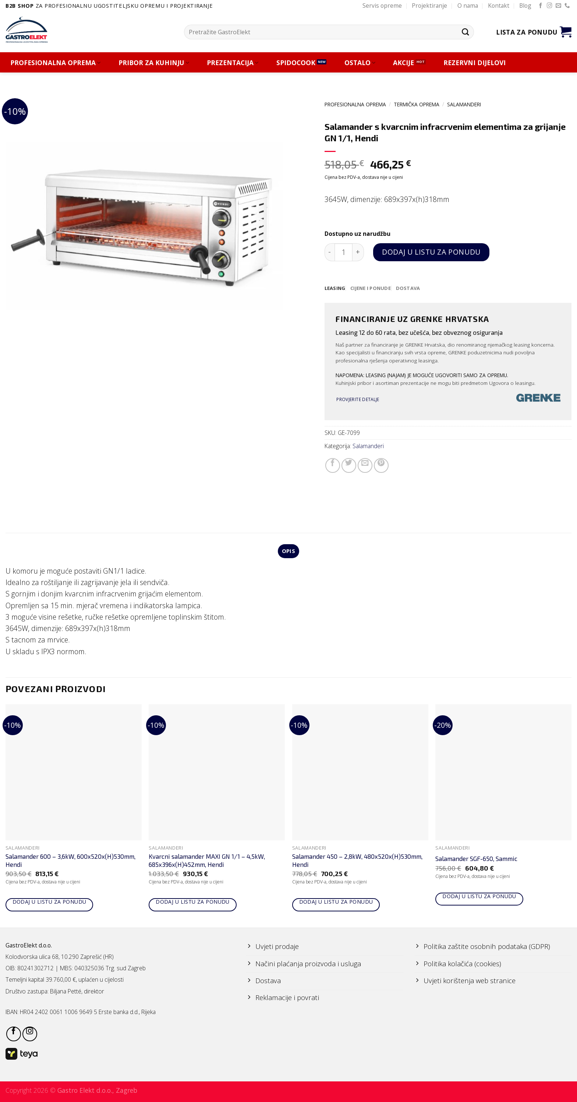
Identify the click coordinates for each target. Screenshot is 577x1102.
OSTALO (359, 63)
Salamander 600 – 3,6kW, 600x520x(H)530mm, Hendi (70, 861)
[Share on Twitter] (348, 465)
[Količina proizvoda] (343, 252)
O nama (467, 5)
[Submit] (465, 31)
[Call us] (567, 6)
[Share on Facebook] (332, 465)
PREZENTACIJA (232, 63)
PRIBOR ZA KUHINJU (153, 63)
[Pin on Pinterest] (381, 465)
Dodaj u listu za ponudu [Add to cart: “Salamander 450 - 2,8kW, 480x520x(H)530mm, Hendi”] (336, 902)
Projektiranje (429, 5)
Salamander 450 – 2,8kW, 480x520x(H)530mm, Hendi (357, 861)
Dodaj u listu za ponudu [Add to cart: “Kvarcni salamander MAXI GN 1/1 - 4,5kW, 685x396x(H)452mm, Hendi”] (193, 902)
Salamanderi (464, 104)
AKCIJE (403, 63)
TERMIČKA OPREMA (416, 104)
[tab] (335, 288)
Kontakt (498, 5)
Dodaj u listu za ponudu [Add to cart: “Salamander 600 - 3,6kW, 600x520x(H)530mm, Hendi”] (49, 902)
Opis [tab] (288, 552)
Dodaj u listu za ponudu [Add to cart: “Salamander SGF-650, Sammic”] (479, 897)
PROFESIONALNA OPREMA (55, 63)
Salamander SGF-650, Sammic (476, 859)
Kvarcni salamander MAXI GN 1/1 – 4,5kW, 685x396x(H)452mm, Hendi (207, 861)
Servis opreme (382, 5)
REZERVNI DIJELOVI (474, 63)
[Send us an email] (558, 6)
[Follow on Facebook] (541, 6)
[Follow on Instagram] (549, 6)
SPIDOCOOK (295, 63)
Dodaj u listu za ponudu (431, 252)
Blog (525, 5)
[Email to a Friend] (365, 465)
